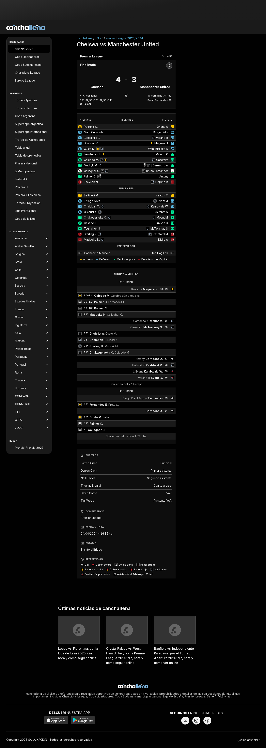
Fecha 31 (167, 56)
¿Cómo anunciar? (248, 739)
